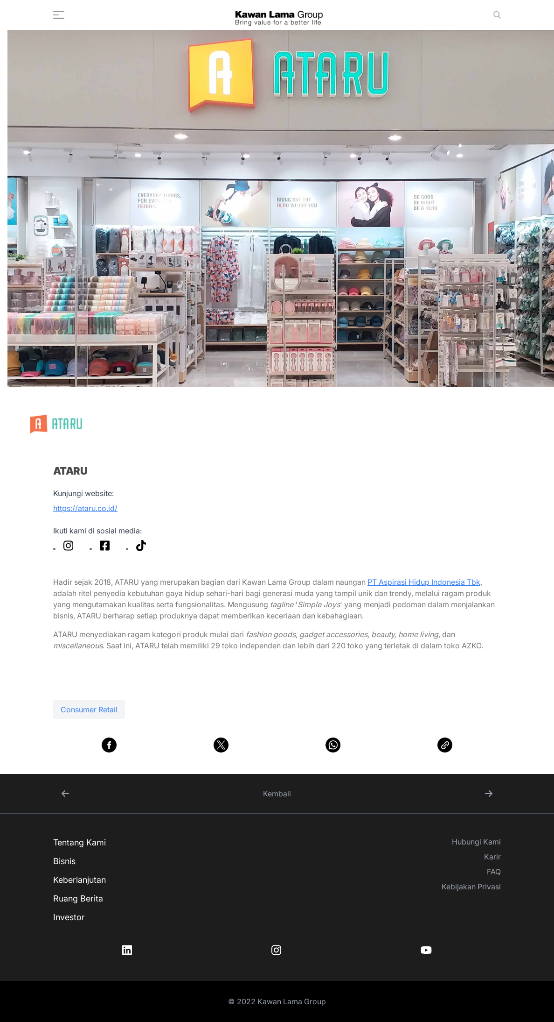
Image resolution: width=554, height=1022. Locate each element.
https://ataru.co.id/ (85, 508)
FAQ (494, 871)
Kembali (277, 793)
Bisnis (64, 861)
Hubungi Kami (476, 841)
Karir (492, 856)
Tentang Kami (79, 842)
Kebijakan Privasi (471, 886)
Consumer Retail (89, 709)
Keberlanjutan (79, 880)
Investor (69, 917)
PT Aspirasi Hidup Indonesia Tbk (423, 582)
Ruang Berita (78, 898)
